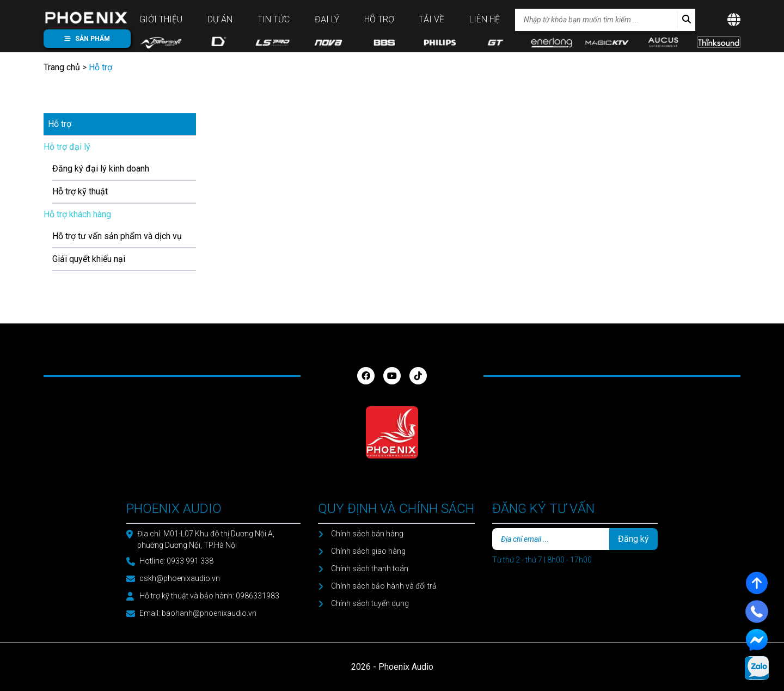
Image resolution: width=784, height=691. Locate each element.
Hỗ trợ (379, 19)
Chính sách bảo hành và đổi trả (384, 586)
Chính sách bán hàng (367, 533)
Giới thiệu (160, 19)
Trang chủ (62, 67)
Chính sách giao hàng (368, 551)
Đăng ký (633, 539)
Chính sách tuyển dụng (370, 603)
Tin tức (274, 19)
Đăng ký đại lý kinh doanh (100, 168)
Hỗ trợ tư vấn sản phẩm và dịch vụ (117, 236)
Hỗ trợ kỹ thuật (80, 191)
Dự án (219, 19)
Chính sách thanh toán (369, 568)
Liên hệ (484, 19)
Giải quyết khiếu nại (88, 259)
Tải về (431, 19)
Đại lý (327, 19)
